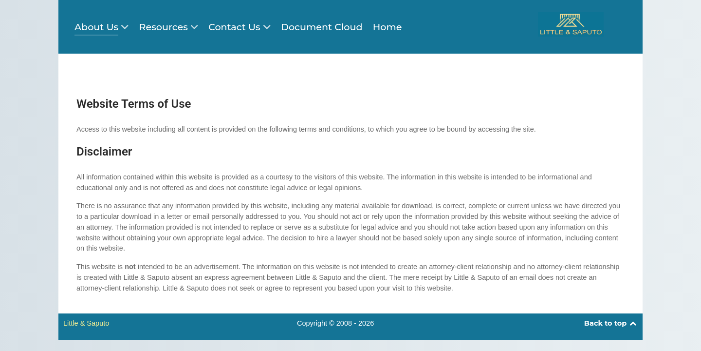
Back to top (611, 323)
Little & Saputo (86, 323)
